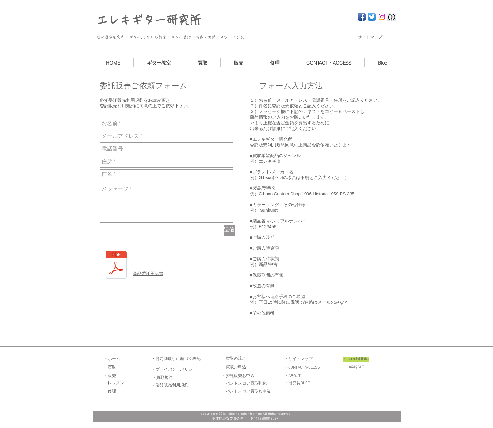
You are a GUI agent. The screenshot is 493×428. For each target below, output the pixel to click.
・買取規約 (162, 377)
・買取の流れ (234, 358)
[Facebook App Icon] (362, 17)
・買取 (110, 367)
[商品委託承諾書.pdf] (116, 265)
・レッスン (114, 383)
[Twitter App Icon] (372, 17)
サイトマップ (370, 37)
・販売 (110, 376)
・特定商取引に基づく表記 (176, 359)
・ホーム (112, 359)
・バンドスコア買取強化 (244, 383)
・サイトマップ (298, 359)
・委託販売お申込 (238, 376)
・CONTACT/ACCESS (302, 367)
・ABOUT (292, 376)
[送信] (229, 230)
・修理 (110, 391)
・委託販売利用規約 (170, 385)
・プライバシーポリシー (174, 369)
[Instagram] (382, 17)
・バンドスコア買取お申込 (246, 391)
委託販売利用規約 (117, 105)
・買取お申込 (234, 367)
